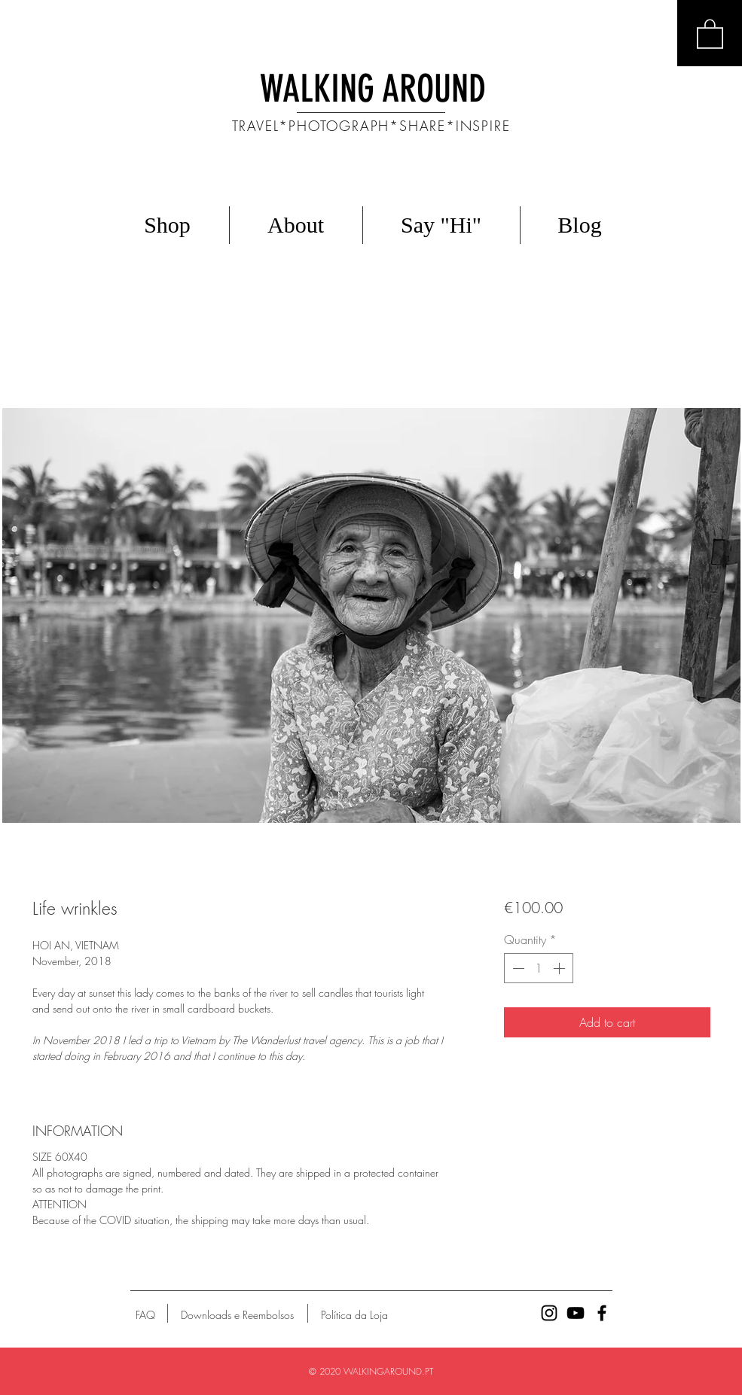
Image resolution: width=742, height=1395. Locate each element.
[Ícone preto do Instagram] (549, 1312)
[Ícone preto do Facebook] (601, 1312)
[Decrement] (516, 968)
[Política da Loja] (354, 1315)
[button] (710, 33)
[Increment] (560, 968)
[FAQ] (145, 1315)
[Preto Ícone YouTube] (575, 1312)
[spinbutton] (538, 968)
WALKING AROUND (373, 88)
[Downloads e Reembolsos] (237, 1315)
